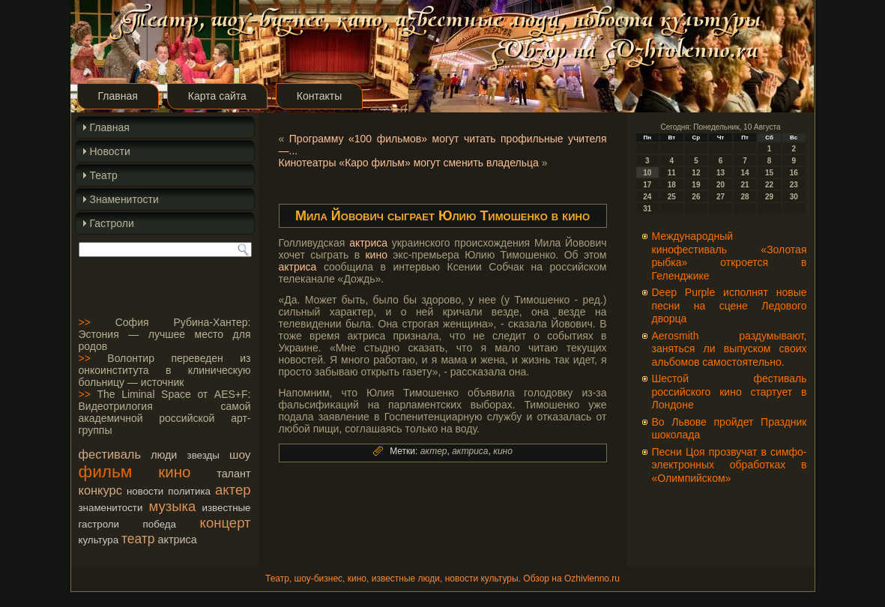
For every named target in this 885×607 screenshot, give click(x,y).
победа (159, 524)
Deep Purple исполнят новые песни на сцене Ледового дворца (729, 305)
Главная (118, 96)
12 (696, 173)
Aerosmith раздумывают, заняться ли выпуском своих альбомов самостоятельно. (729, 349)
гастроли (99, 524)
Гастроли (112, 223)
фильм (106, 471)
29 (769, 197)
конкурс (100, 490)
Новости (110, 151)
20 (720, 185)
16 (794, 173)
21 (744, 185)
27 (720, 197)
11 (672, 173)
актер (232, 490)
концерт (225, 523)
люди (164, 455)
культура (99, 540)
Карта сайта (217, 96)
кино (174, 471)
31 (647, 209)
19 (696, 185)
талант (233, 474)
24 (647, 197)
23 (794, 185)
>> (85, 322)
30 (794, 197)
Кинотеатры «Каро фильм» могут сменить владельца (409, 163)
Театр (104, 175)
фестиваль (110, 454)
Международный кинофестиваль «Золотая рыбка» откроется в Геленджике (729, 256)
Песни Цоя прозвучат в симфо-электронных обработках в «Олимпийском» (729, 465)
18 (672, 185)
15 (769, 173)
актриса (176, 540)
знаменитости (111, 507)
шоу (239, 454)
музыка (172, 506)
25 (672, 197)
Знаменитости (124, 199)
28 (744, 197)
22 (769, 185)
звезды (203, 455)
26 (696, 197)
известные (226, 507)
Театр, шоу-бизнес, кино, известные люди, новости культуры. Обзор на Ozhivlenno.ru (442, 578)
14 (744, 173)
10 (647, 173)
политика (189, 491)
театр (138, 538)
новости (145, 491)
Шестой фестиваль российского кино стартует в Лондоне (729, 391)
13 (720, 173)
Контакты (319, 96)
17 (647, 185)
